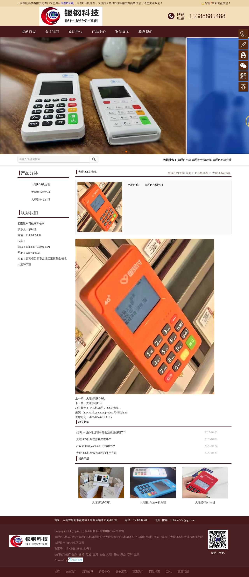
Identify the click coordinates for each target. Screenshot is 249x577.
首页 (188, 173)
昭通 (88, 554)
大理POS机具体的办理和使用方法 (96, 452)
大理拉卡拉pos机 (202, 159)
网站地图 (154, 571)
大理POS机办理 (222, 159)
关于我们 (52, 32)
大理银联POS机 (95, 398)
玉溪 (136, 554)
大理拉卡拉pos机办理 (153, 502)
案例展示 (122, 32)
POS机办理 (201, 173)
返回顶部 (183, 571)
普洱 (130, 554)
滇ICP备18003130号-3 (78, 548)
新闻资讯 (87, 571)
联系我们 (146, 32)
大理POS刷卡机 (221, 173)
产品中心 (99, 32)
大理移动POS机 (101, 502)
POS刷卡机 (112, 407)
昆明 (74, 554)
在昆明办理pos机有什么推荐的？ (95, 446)
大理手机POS (94, 403)
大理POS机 (67, 3)
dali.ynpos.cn (33, 252)
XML (169, 571)
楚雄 (116, 554)
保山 (123, 554)
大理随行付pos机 (205, 502)
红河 (95, 554)
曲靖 (81, 554)
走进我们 (71, 571)
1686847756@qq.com (38, 246)
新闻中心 (75, 32)
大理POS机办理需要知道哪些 (93, 439)
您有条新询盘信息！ (216, 3)
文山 (102, 554)
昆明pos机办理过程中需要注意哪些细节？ (101, 432)
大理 (109, 554)
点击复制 (89, 531)
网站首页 (29, 32)
